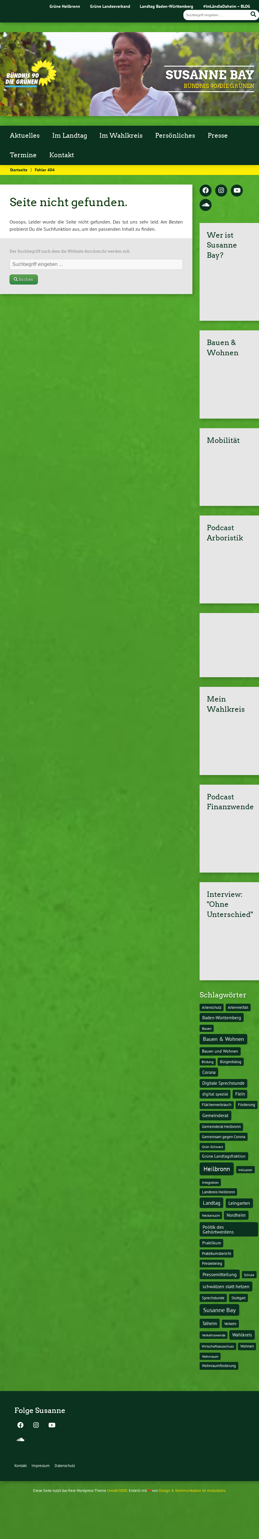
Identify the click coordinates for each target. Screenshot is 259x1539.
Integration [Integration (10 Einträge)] (210, 1182)
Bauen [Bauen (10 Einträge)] (207, 1028)
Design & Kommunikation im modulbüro (192, 1490)
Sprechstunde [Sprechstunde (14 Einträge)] (213, 1297)
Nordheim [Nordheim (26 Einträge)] (236, 1215)
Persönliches (175, 136)
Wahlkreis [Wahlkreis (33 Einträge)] (242, 1335)
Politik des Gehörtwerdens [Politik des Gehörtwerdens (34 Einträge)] (218, 1229)
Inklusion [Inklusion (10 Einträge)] (245, 1169)
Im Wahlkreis (121, 136)
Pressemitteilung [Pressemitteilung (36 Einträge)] (220, 1274)
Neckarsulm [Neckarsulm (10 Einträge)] (211, 1215)
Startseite (18, 170)
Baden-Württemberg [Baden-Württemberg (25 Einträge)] (221, 1017)
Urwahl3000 (117, 1490)
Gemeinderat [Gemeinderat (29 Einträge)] (215, 1115)
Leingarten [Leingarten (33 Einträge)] (239, 1203)
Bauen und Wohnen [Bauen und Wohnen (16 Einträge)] (220, 1051)
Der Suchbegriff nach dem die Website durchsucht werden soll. (70, 251)
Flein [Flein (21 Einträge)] (240, 1094)
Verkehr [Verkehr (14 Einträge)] (230, 1323)
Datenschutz (65, 1465)
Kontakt (61, 155)
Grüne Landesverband (110, 6)
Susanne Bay (210, 75)
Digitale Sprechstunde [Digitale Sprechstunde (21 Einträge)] (223, 1083)
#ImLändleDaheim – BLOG (226, 6)
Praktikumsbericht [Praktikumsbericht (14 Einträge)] (216, 1253)
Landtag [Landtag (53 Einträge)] (211, 1202)
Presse (218, 136)
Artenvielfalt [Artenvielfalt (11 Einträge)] (238, 1007)
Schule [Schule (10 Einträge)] (249, 1274)
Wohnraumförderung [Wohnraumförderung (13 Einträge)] (219, 1365)
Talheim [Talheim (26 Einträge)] (209, 1323)
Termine (23, 155)
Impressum (41, 1465)
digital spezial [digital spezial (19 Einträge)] (215, 1094)
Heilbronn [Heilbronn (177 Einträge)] (216, 1169)
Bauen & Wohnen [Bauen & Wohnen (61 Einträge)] (223, 1039)
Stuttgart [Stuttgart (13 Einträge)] (238, 1297)
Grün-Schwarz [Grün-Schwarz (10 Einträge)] (212, 1146)
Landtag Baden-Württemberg (166, 6)
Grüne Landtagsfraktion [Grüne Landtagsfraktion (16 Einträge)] (223, 1156)
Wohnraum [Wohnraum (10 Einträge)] (210, 1356)
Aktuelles (25, 136)
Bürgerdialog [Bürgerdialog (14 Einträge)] (230, 1061)
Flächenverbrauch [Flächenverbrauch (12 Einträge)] (216, 1104)
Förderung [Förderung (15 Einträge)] (246, 1104)
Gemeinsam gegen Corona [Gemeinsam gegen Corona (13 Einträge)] (223, 1136)
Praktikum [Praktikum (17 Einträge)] (211, 1243)
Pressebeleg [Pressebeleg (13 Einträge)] (212, 1263)
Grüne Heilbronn (65, 6)
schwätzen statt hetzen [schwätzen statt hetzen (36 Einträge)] (226, 1286)
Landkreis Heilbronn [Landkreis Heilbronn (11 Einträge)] (218, 1191)
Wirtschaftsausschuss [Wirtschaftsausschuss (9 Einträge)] (218, 1346)
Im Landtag (69, 136)
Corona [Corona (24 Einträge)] (208, 1072)
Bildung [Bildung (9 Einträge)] (207, 1062)
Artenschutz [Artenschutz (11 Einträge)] (211, 1007)
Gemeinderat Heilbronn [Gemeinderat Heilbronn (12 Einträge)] (221, 1126)
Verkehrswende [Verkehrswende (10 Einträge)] (213, 1335)
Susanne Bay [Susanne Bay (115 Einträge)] (219, 1310)
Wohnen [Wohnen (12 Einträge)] (247, 1346)
